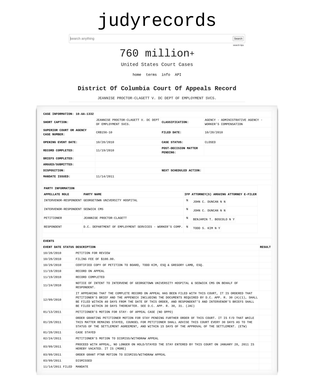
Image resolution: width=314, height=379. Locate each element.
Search (238, 38)
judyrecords (157, 21)
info (166, 75)
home (137, 75)
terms (151, 75)
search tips (238, 45)
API (178, 75)
